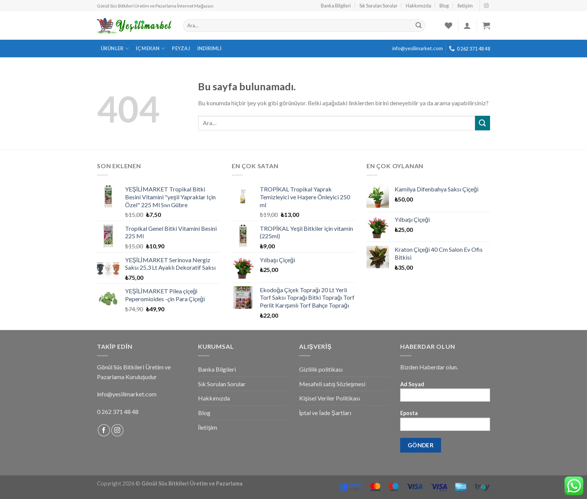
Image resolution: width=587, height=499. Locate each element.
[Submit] (482, 123)
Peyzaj (181, 48)
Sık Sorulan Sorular (378, 6)
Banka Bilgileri (336, 6)
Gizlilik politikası (321, 369)
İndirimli (209, 48)
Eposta (445, 423)
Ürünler (115, 48)
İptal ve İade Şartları (325, 412)
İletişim (465, 6)
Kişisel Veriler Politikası (329, 398)
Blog (444, 6)
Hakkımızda (418, 6)
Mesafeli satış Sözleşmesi (332, 383)
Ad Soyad (445, 394)
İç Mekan (150, 48)
